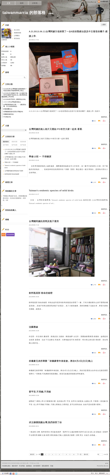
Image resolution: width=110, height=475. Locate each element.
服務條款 (29, 466)
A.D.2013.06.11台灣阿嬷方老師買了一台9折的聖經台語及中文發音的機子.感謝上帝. (68, 33)
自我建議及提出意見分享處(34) (13, 111)
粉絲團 (6, 473)
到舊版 (51, 13)
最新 (104, 24)
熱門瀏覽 (6, 145)
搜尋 (25, 77)
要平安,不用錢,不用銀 (40, 391)
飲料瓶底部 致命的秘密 (41, 293)
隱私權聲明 (45, 466)
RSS (3, 234)
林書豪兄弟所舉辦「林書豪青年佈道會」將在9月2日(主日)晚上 (61, 361)
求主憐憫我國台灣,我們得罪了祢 (45, 422)
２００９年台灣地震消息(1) (12, 102)
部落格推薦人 (10, 210)
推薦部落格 (17, 33)
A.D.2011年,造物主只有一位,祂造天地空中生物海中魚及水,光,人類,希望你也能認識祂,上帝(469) (14, 95)
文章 (8, 3)
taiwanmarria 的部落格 (24, 12)
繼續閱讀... (104, 117)
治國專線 (33, 327)
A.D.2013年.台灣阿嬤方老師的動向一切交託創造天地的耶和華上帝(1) (15, 89)
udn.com (106, 466)
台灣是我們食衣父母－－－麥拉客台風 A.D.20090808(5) (14, 105)
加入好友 (17, 30)
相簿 (21, 3)
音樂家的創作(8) (8, 114)
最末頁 (86, 454)
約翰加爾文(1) (7, 109)
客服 (51, 466)
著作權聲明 (36, 466)
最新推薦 (23, 141)
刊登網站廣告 (6, 466)
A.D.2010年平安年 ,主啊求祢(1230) (14, 99)
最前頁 (32, 454)
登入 (92, 473)
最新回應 (14, 141)
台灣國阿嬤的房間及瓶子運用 (44, 221)
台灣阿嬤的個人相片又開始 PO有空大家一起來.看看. (56, 129)
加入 (96, 473)
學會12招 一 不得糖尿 (40, 156)
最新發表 (6, 141)
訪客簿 (34, 3)
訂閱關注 (17, 35)
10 (73, 454)
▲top (106, 463)
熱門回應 (14, 145)
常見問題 (22, 466)
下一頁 (79, 454)
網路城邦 (102, 473)
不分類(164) (7, 117)
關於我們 (15, 466)
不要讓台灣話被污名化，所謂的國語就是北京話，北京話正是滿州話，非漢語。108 (15, 198)
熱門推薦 (23, 145)
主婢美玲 (4, 40)
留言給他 (17, 38)
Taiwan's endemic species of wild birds (51, 190)
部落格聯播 (10, 234)
